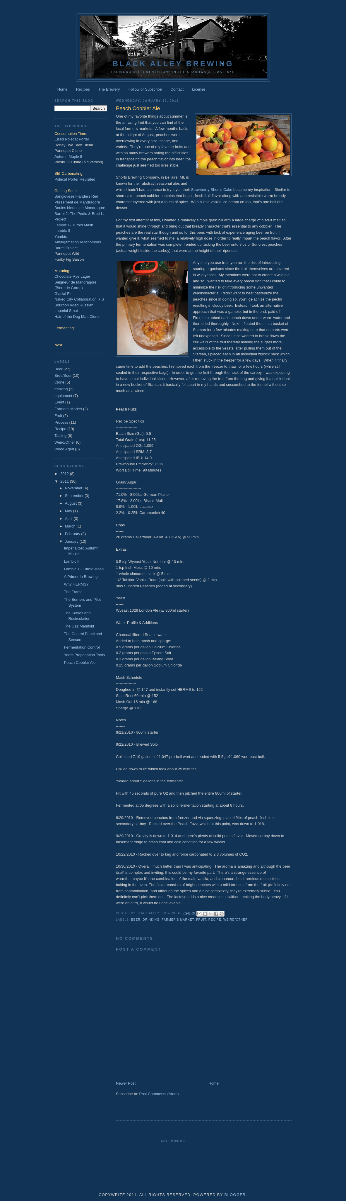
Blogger (235, 1194)
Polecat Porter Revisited (74, 179)
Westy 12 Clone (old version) (78, 162)
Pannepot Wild (66, 253)
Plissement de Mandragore (77, 202)
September (75, 495)
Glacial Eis (63, 293)
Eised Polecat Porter (71, 139)
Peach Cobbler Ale (79, 662)
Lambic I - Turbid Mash (73, 225)
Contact (177, 89)
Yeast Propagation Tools (84, 655)
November (74, 488)
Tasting (60, 435)
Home (62, 89)
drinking (151, 919)
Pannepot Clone (68, 150)
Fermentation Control (82, 647)
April (69, 518)
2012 (65, 473)
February (73, 534)
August (71, 503)
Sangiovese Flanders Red (76, 196)
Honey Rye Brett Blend (73, 145)
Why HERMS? (76, 584)
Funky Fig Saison (69, 259)
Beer (136, 919)
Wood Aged (64, 449)
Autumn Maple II (68, 156)
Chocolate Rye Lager (72, 276)
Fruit (201, 919)
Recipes (83, 89)
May (69, 511)
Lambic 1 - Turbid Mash (84, 569)
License (198, 89)
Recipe (214, 919)
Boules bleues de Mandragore (79, 208)
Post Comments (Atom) (159, 1094)
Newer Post (126, 1083)
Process (61, 422)
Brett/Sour (63, 375)
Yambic (60, 236)
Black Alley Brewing (173, 63)
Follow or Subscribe (145, 89)
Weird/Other (235, 919)
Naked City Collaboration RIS (79, 299)
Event (59, 402)
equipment (63, 395)
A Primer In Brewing (80, 576)
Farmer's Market (178, 919)
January (72, 541)
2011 (65, 481)
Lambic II (62, 230)
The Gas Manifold (79, 626)
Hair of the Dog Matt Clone (77, 316)
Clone (59, 382)
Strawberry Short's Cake (211, 189)
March (71, 526)
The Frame (73, 592)
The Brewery (109, 89)
